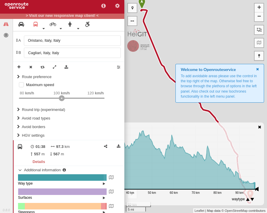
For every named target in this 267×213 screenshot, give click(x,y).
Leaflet (199, 210)
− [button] (259, 16)
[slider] (62, 98)
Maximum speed (40, 85)
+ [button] (259, 8)
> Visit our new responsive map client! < (62, 16)
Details (38, 161)
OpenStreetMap (236, 210)
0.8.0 (6, 210)
